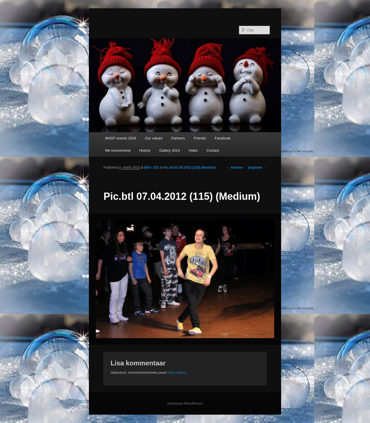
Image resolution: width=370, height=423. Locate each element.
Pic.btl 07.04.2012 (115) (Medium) (190, 167)
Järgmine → (257, 167)
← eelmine (235, 167)
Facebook (222, 138)
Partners (178, 138)
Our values (153, 138)
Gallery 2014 (169, 150)
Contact (212, 150)
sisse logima (176, 373)
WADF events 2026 (120, 138)
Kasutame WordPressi (185, 403)
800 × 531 (151, 167)
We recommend (118, 150)
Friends (200, 138)
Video (193, 150)
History (144, 150)
